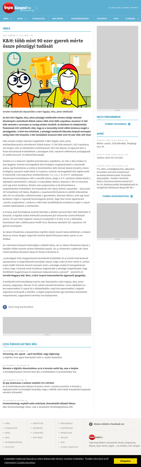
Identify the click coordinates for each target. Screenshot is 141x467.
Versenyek (102, 18)
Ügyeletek (9, 447)
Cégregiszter (38, 18)
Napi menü (38, 437)
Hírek (6, 18)
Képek (20, 18)
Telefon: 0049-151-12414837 (110, 158)
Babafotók (38, 423)
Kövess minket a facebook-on (109, 424)
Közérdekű (38, 428)
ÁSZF (63, 442)
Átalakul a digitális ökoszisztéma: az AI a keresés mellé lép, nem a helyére (40, 368)
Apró (116, 18)
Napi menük (57, 18)
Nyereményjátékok (80, 18)
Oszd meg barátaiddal (20, 307)
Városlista (36, 8)
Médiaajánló (67, 423)
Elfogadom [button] (125, 461)
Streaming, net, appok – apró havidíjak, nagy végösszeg (31, 354)
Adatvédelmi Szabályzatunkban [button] (19, 462)
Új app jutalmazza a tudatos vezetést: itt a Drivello (28, 383)
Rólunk (64, 437)
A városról (38, 433)
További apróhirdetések (115, 196)
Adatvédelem (67, 428)
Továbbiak (130, 18)
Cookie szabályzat (69, 447)
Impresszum (66, 433)
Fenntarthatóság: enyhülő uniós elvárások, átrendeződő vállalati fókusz (39, 403)
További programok (116, 124)
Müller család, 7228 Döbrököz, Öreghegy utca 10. (116, 145)
